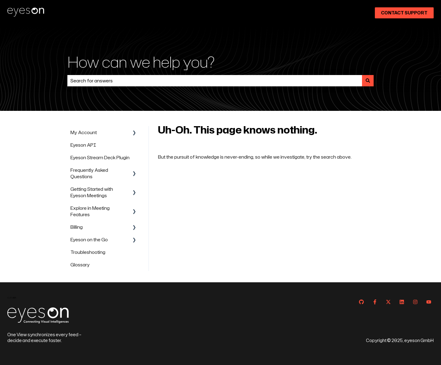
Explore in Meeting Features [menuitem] (90, 211)
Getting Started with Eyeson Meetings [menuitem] (91, 192)
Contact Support (404, 13)
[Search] (368, 80)
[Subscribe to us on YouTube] (429, 302)
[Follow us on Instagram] (415, 302)
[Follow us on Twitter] (388, 302)
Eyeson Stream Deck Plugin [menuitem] (100, 157)
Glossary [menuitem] (80, 265)
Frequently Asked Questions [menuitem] (89, 173)
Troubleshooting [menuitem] (87, 252)
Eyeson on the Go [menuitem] (89, 239)
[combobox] (214, 80)
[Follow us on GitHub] (361, 302)
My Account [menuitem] (83, 132)
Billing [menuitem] (76, 227)
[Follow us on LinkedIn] (402, 302)
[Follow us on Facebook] (375, 302)
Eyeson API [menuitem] (83, 145)
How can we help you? (141, 62)
